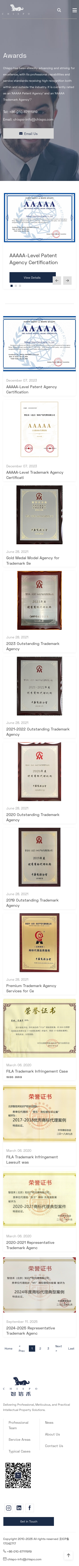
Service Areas (20, 1439)
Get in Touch (28, 1521)
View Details (32, 277)
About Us (52, 1434)
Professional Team (18, 1425)
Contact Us (54, 1446)
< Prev (22, 1348)
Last (71, 1348)
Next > (58, 1348)
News (49, 1422)
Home (8, 1348)
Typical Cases (20, 1451)
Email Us (28, 134)
